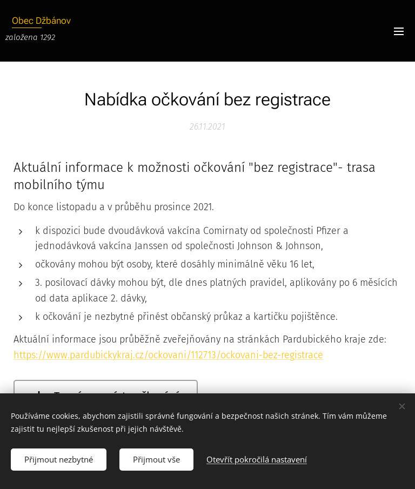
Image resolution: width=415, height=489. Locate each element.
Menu (399, 31)
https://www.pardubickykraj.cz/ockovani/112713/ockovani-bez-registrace (168, 355)
